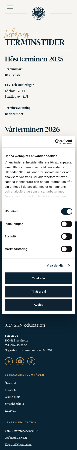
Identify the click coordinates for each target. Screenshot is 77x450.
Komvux (10, 410)
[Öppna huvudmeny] (10, 7)
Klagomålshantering (18, 444)
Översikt (10, 383)
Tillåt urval (38, 291)
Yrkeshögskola (14, 404)
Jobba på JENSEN (16, 437)
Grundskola (12, 397)
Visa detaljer (56, 265)
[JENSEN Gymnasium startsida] (38, 13)
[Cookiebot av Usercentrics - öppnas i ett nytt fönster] (55, 141)
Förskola (10, 390)
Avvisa (38, 304)
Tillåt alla (38, 278)
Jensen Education (21, 422)
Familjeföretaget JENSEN (21, 431)
